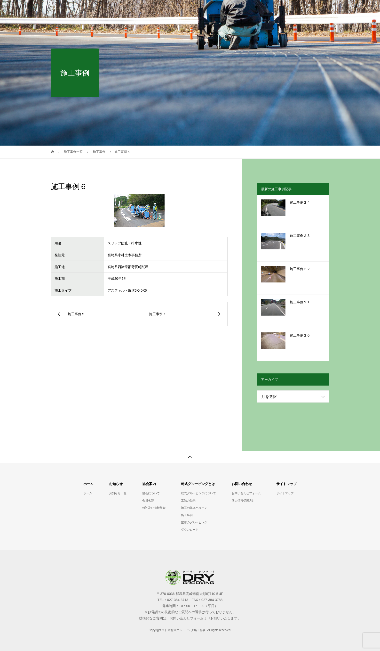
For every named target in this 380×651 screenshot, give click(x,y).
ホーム (141, 8)
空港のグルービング (194, 522)
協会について (151, 493)
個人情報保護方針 (243, 500)
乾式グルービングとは (238, 8)
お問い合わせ (278, 8)
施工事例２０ (300, 335)
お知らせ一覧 (170, 8)
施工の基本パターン (194, 508)
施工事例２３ (300, 236)
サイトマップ (312, 8)
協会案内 (200, 8)
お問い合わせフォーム (246, 493)
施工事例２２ (300, 269)
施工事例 (187, 515)
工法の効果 (188, 500)
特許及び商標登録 (154, 508)
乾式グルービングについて (198, 493)
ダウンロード (189, 529)
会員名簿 (148, 500)
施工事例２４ (300, 202)
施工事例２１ (300, 302)
